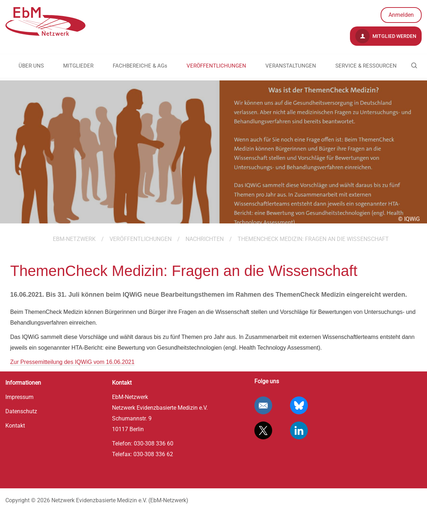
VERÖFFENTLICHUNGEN (216, 66)
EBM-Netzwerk (74, 239)
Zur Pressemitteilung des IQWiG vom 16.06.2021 (72, 362)
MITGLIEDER (78, 66)
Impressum (19, 397)
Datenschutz (21, 411)
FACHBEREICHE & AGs (140, 66)
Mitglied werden (385, 36)
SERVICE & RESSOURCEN (366, 66)
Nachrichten (204, 239)
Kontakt (15, 425)
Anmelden (401, 14)
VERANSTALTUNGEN (290, 66)
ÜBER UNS (31, 66)
